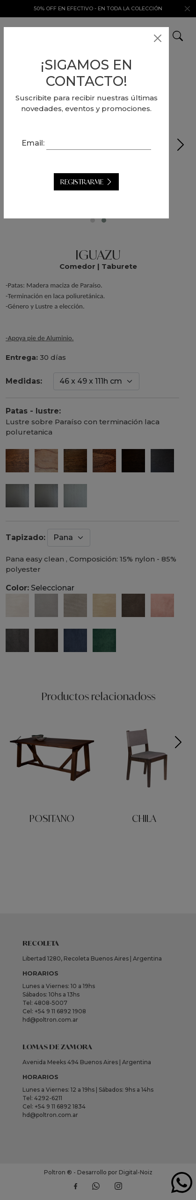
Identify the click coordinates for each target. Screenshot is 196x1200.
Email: (98, 153)
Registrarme (93, 204)
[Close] (157, 38)
